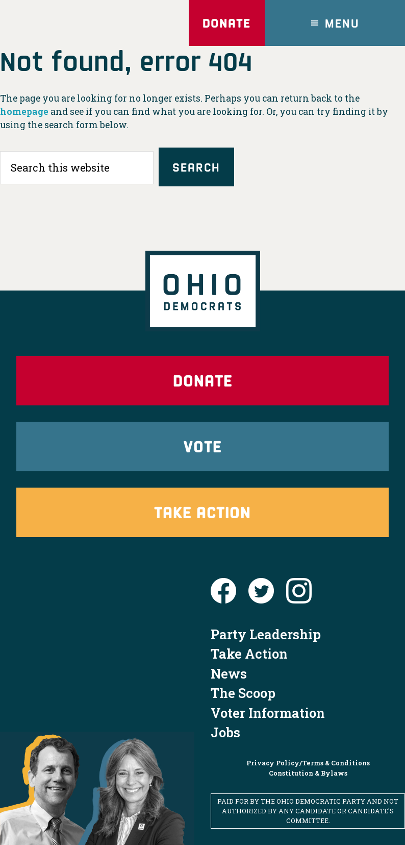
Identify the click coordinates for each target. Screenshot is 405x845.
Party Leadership (266, 634)
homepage (24, 111)
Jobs (225, 732)
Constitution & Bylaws (308, 773)
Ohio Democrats (71, 23)
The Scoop (243, 693)
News (229, 673)
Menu (342, 22)
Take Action (202, 511)
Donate (226, 22)
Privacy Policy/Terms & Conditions (308, 763)
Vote (202, 446)
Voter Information (268, 712)
